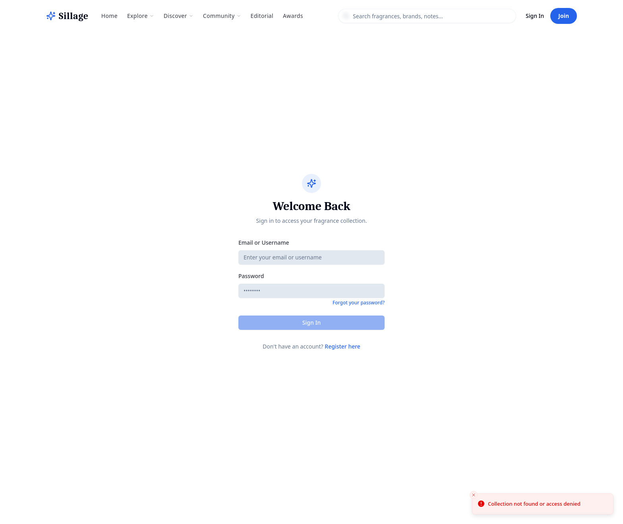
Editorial (262, 15)
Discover (178, 15)
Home (109, 15)
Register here (342, 346)
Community (222, 15)
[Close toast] (474, 495)
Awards (293, 15)
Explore (140, 15)
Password (251, 276)
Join (563, 15)
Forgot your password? (359, 303)
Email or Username (263, 242)
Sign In (535, 15)
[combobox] (427, 16)
